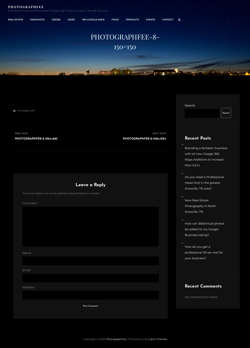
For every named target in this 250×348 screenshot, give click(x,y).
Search (190, 105)
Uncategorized (25, 110)
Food (115, 19)
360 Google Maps (93, 19)
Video (71, 19)
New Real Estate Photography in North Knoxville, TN (200, 206)
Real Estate (15, 19)
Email (26, 270)
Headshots (37, 19)
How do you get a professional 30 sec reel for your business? (204, 252)
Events (150, 19)
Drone (56, 19)
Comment (30, 203)
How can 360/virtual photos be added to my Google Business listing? (204, 229)
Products (132, 19)
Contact (167, 19)
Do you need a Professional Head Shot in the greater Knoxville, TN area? (204, 182)
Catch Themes (157, 339)
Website (28, 287)
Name (26, 253)
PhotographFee (26, 7)
